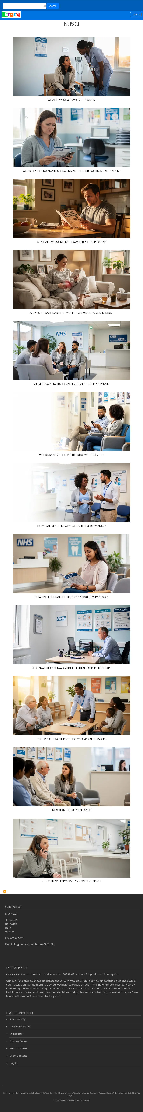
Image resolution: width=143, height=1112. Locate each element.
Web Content (18, 1056)
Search (53, 6)
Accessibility (18, 1019)
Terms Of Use (18, 1048)
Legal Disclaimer (20, 1026)
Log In (13, 1063)
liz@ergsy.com (14, 938)
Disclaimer (16, 1034)
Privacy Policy (18, 1041)
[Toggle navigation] (135, 14)
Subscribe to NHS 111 (4, 891)
